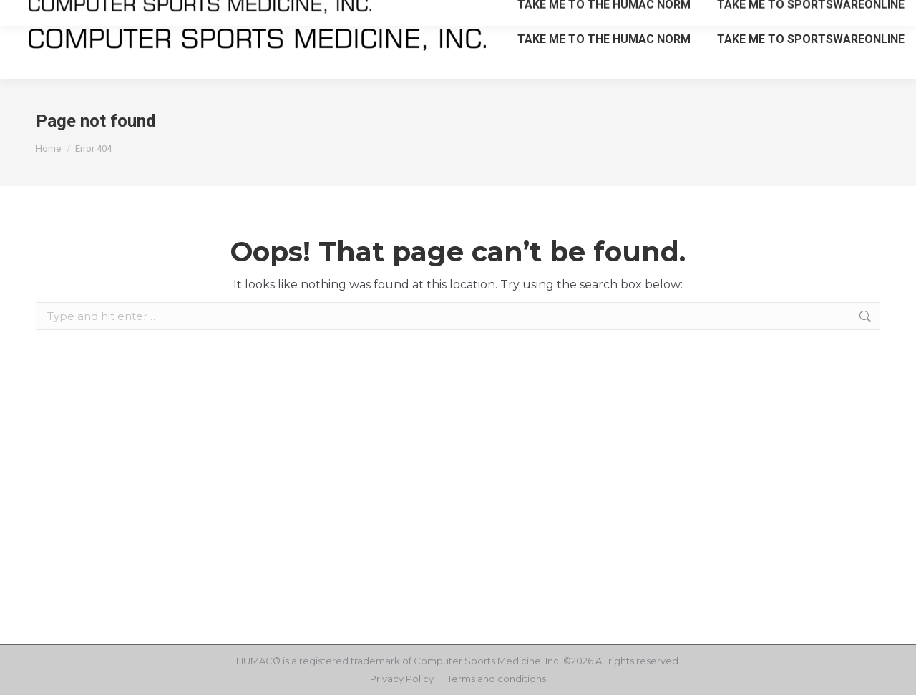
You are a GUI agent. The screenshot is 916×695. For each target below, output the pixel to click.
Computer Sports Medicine (477, 660)
